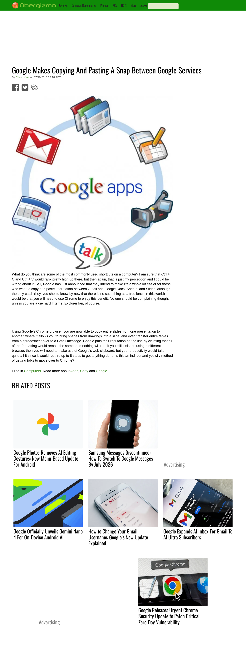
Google (101, 371)
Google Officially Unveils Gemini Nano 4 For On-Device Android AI (48, 534)
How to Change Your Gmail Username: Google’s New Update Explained (118, 537)
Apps (74, 371)
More (133, 5)
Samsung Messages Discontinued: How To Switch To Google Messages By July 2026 (120, 458)
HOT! (123, 5)
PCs (115, 5)
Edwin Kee (22, 77)
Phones (104, 5)
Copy (84, 371)
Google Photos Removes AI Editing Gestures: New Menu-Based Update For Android (45, 458)
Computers (32, 371)
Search (143, 5)
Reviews (62, 5)
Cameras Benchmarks (84, 5)
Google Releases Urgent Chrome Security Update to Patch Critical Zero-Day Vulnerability (168, 616)
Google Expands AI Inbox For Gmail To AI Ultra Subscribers (197, 534)
